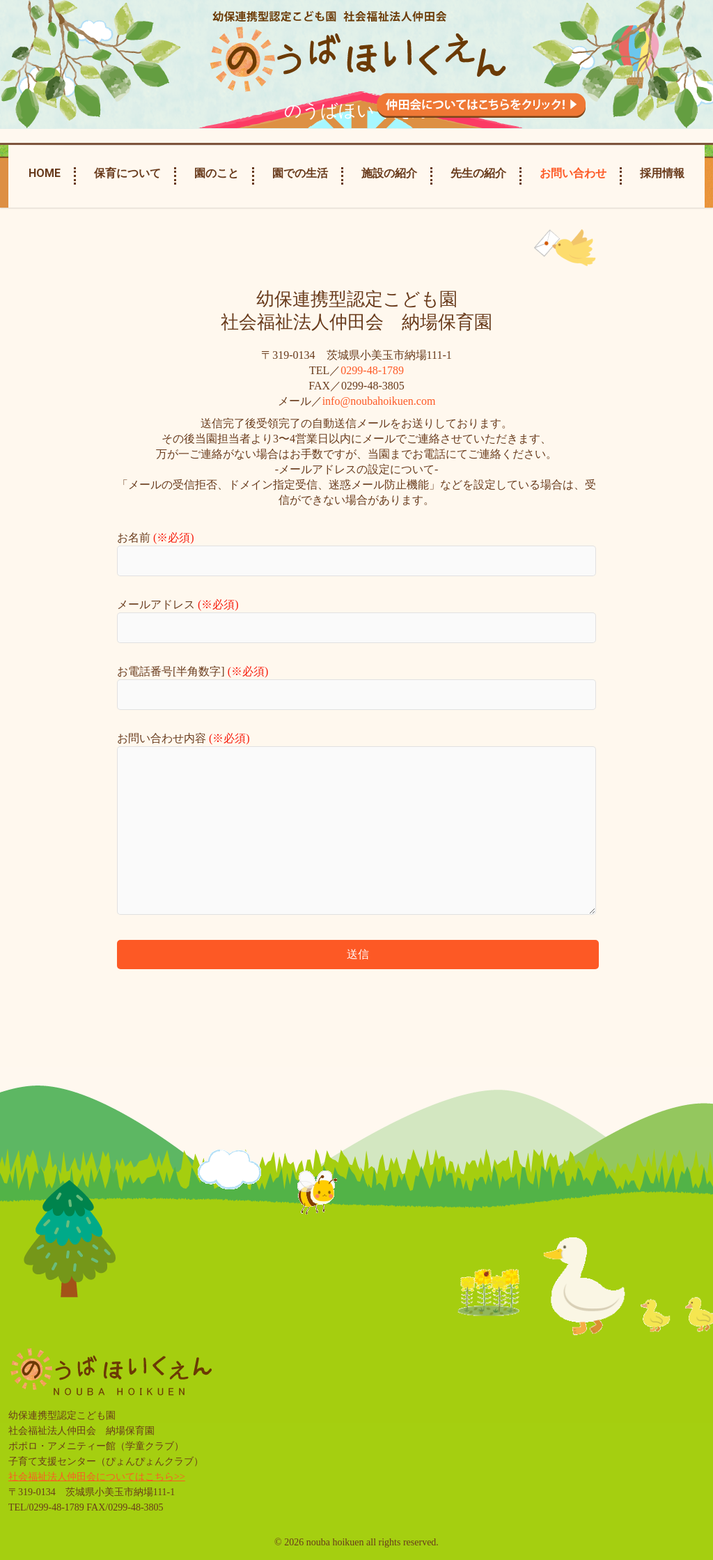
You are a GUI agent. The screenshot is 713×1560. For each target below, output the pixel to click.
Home (45, 173)
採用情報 (662, 173)
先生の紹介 (478, 173)
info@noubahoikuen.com (379, 401)
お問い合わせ (573, 173)
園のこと (216, 173)
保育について (127, 173)
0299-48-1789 (372, 370)
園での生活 (300, 173)
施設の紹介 (389, 173)
